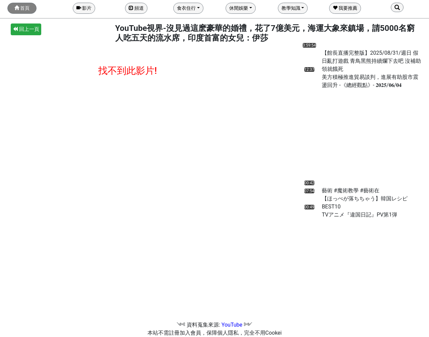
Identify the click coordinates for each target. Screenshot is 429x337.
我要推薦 (345, 8)
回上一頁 (26, 29)
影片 (83, 8)
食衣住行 (186, 8)
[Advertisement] (336, 136)
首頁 (21, 8)
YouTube (232, 325)
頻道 (136, 8)
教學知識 (291, 8)
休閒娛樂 (238, 8)
